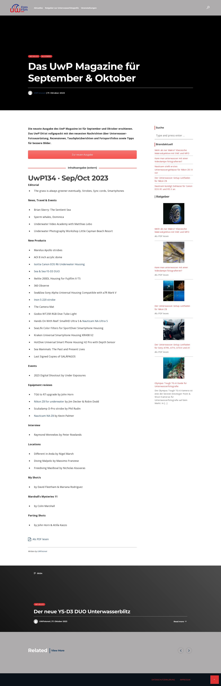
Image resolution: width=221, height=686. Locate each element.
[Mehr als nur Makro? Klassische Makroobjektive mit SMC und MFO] (173, 214)
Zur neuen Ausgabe (82, 154)
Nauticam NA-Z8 (44, 415)
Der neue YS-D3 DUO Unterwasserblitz (82, 611)
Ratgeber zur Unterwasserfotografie (62, 8)
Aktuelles (38, 8)
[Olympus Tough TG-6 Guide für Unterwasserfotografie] (173, 368)
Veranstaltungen (89, 8)
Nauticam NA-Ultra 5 (95, 321)
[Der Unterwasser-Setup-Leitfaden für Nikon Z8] (173, 291)
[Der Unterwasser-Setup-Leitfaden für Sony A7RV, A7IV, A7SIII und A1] (173, 330)
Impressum (185, 679)
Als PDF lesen (38, 538)
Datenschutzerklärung (163, 679)
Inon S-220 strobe (44, 299)
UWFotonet (40, 93)
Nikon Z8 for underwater (49, 401)
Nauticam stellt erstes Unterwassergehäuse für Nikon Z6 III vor (174, 169)
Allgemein (46, 56)
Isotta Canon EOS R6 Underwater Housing (59, 264)
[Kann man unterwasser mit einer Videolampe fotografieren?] (173, 253)
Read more (180, 621)
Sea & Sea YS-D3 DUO (47, 271)
